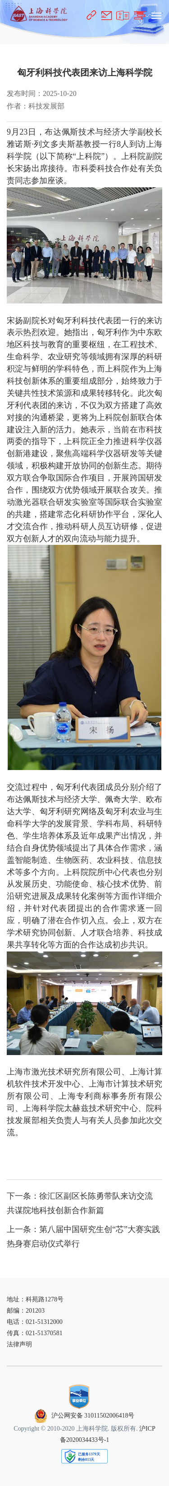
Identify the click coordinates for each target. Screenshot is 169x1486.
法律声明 (19, 1344)
